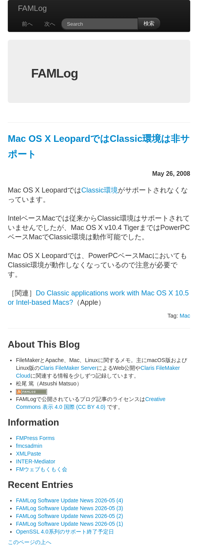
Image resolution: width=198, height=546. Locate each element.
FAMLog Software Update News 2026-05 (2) (69, 516)
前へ (27, 24)
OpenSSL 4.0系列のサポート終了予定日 (65, 531)
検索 (149, 23)
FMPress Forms (35, 438)
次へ (49, 24)
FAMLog (32, 8)
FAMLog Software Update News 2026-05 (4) (69, 500)
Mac (185, 316)
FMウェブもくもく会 (41, 469)
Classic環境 (99, 190)
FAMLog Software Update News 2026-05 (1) (69, 524)
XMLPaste (28, 454)
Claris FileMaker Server (68, 368)
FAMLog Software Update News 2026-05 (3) (69, 508)
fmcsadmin (29, 446)
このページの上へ (29, 542)
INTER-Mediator (35, 461)
